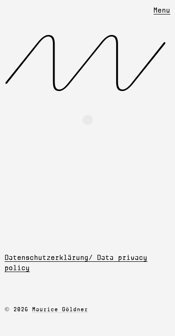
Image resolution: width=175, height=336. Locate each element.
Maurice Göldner (60, 309)
